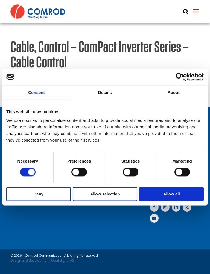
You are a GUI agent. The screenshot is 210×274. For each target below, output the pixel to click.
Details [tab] (105, 92)
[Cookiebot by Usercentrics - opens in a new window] (180, 77)
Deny (38, 194)
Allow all (171, 194)
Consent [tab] (36, 92)
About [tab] (174, 92)
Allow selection (105, 194)
